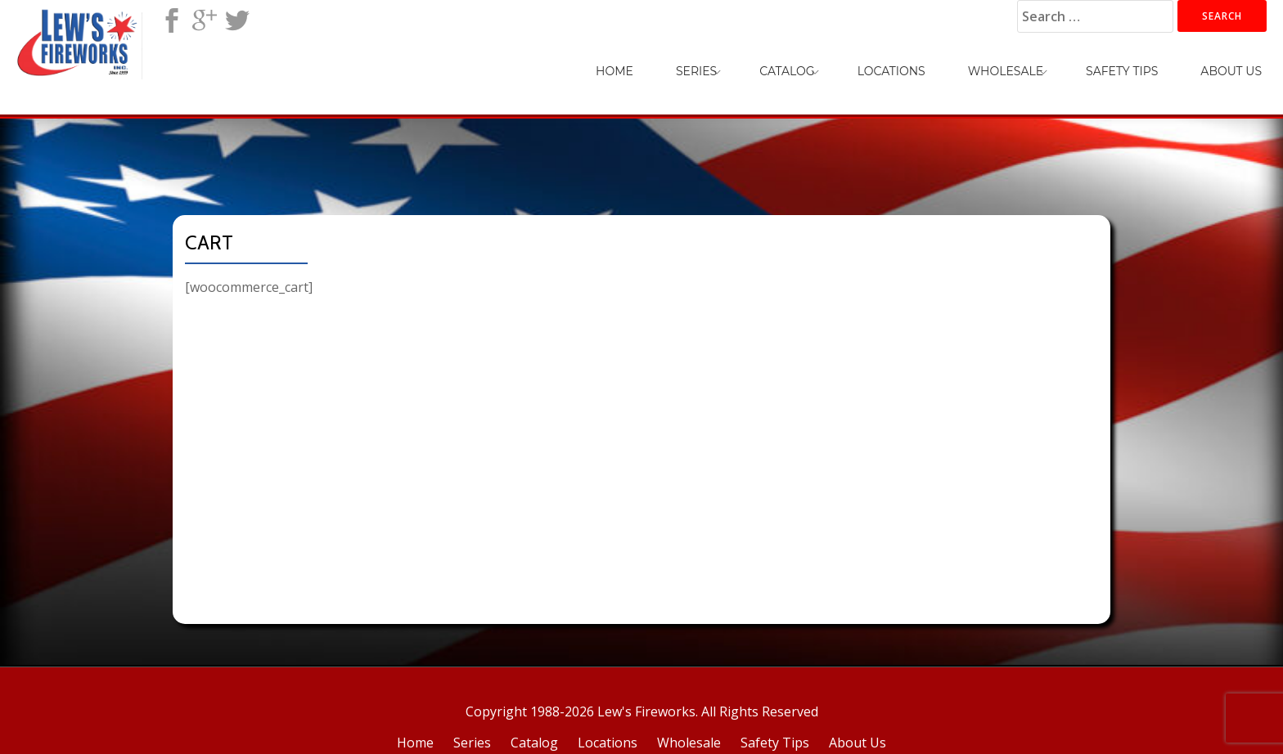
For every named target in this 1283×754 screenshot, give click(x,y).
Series (696, 71)
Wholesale (1005, 71)
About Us (1231, 71)
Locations (891, 71)
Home (614, 71)
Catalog (786, 71)
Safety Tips (1122, 71)
